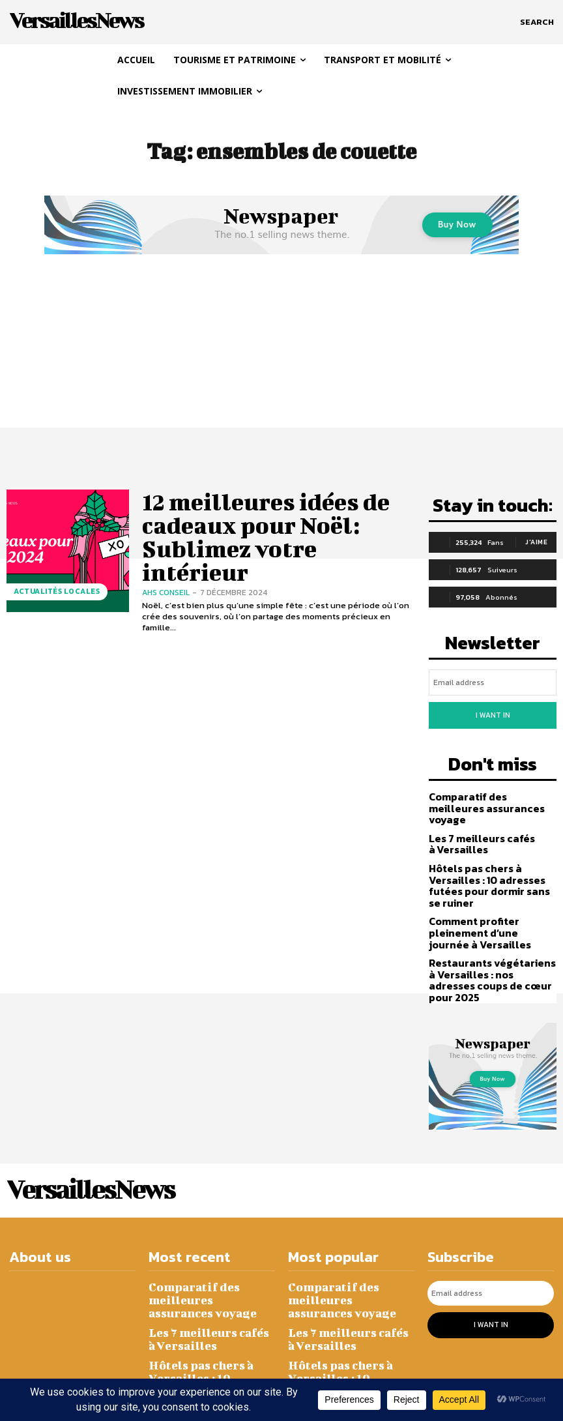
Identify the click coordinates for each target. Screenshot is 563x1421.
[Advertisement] (281, 356)
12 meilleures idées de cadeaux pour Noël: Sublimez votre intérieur (277, 525)
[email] (492, 677)
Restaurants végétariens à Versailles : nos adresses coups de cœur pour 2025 (490, 939)
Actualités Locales (53, 595)
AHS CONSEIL (166, 550)
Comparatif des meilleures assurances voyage (490, 789)
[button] (537, 22)
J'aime (536, 539)
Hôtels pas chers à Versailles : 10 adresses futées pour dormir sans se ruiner (490, 857)
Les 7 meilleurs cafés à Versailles (477, 818)
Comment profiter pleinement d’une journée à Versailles (492, 900)
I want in (493, 707)
